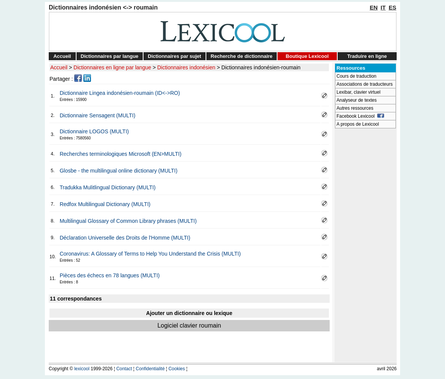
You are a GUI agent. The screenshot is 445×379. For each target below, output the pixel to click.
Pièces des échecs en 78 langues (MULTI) (110, 275)
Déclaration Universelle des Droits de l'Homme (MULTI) (125, 238)
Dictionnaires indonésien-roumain (261, 67)
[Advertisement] (365, 246)
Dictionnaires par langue (110, 56)
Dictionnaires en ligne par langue (112, 67)
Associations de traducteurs (364, 84)
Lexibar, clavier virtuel (358, 92)
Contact (124, 368)
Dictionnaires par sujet (174, 56)
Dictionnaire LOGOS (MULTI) (94, 131)
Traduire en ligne (367, 56)
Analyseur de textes (356, 100)
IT (383, 7)
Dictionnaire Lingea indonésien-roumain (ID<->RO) (120, 93)
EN (374, 7)
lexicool (81, 368)
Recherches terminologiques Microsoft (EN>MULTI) (121, 154)
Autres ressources (355, 108)
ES (392, 7)
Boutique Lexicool (307, 56)
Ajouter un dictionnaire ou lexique (189, 313)
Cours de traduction (356, 76)
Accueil (62, 56)
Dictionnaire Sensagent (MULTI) (98, 115)
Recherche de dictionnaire (242, 56)
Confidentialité (150, 368)
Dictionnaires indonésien (186, 67)
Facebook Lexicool (360, 116)
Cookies (176, 368)
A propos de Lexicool (358, 124)
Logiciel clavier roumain (189, 325)
